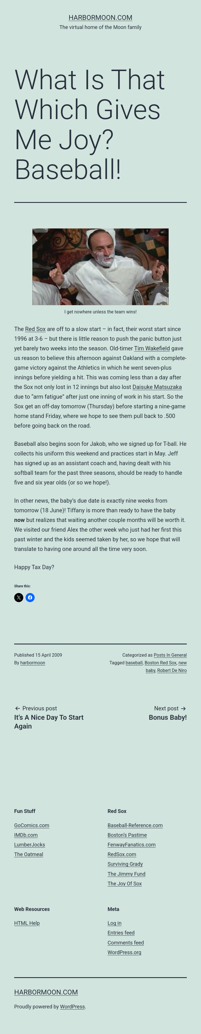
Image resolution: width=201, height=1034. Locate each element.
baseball (134, 662)
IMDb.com (26, 835)
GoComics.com (31, 825)
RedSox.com (122, 854)
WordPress (72, 1007)
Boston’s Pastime (127, 835)
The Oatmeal (28, 854)
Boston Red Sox (160, 662)
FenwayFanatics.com (132, 845)
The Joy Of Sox (125, 884)
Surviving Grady (125, 864)
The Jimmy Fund (126, 874)
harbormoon (32, 662)
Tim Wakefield (152, 348)
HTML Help (27, 923)
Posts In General (170, 655)
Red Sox (35, 329)
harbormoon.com (101, 18)
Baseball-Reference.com (135, 825)
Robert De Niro (172, 670)
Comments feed (126, 943)
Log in (115, 923)
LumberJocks (29, 845)
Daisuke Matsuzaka (157, 387)
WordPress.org (124, 952)
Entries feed (121, 933)
